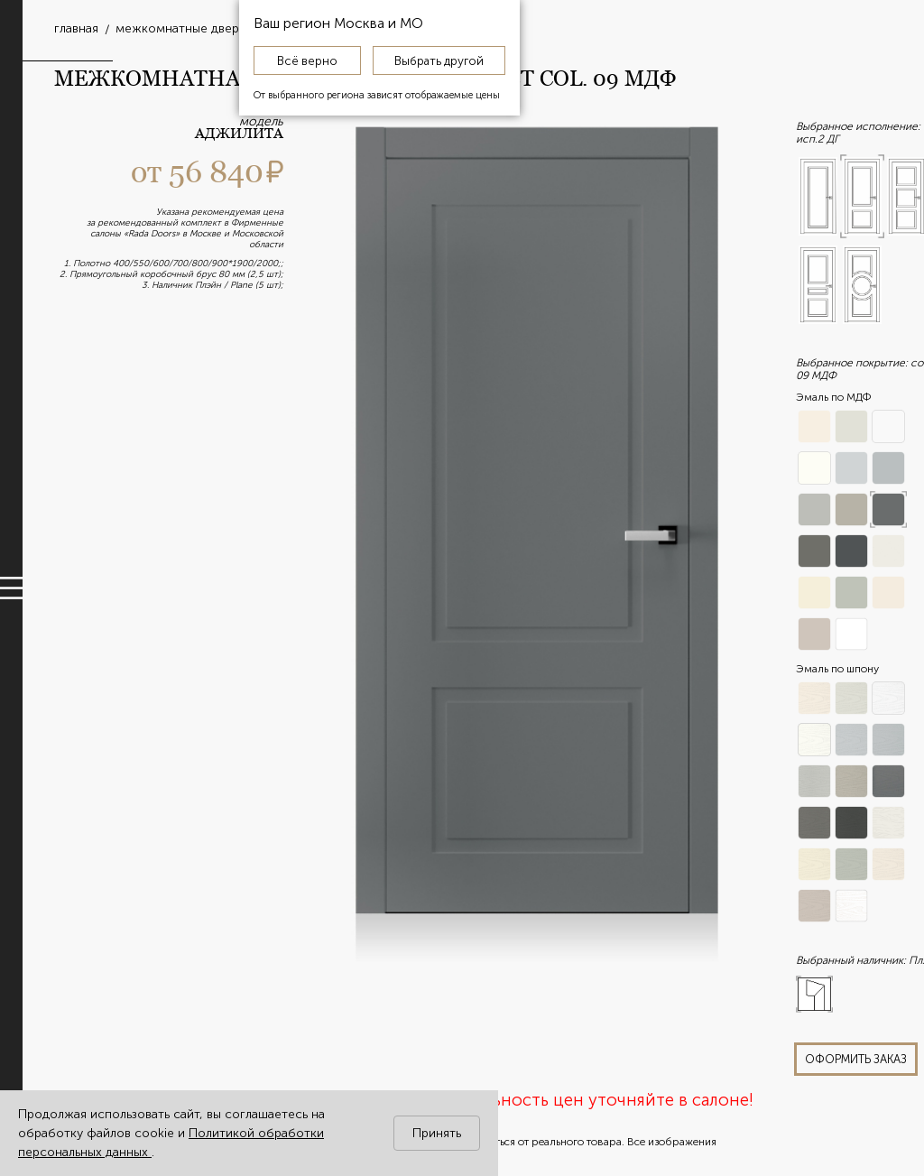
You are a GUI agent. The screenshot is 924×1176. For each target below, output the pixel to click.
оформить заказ (856, 1059)
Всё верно (307, 60)
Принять (436, 1133)
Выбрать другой (439, 60)
